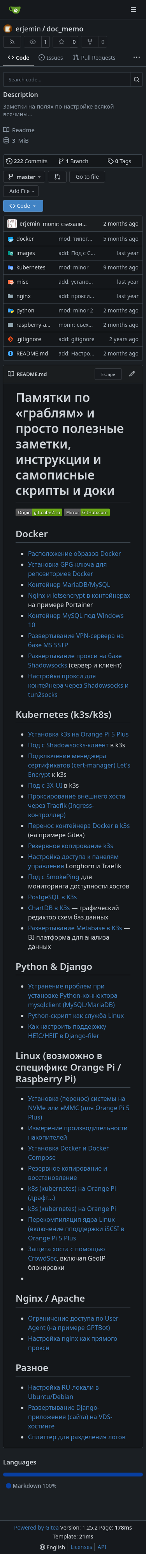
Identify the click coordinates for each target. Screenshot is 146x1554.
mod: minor (73, 267)
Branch (73, 161)
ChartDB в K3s (49, 908)
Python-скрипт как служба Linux (76, 1015)
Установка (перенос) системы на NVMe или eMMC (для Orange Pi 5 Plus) (79, 1107)
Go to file (87, 176)
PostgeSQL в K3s (52, 897)
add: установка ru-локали (91, 281)
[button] (57, 177)
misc (22, 281)
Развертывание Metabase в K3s (75, 928)
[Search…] (136, 79)
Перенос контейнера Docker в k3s (79, 825)
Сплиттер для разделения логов (76, 1437)
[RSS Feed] (12, 42)
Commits (26, 161)
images (25, 253)
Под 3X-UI (45, 785)
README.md (32, 353)
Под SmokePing (53, 877)
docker (25, 238)
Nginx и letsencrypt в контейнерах (79, 595)
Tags (119, 161)
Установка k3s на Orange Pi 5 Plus (78, 734)
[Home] (15, 10)
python (25, 310)
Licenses (81, 1547)
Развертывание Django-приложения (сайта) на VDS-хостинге (70, 1416)
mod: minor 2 (75, 310)
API (102, 1547)
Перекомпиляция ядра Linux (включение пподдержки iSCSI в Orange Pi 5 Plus (76, 1228)
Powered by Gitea (36, 1527)
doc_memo (64, 29)
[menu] (52, 1547)
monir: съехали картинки (76, 224)
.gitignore (28, 339)
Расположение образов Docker (74, 553)
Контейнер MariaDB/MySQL (69, 584)
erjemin (28, 29)
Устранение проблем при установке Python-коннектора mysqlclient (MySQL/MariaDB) (73, 995)
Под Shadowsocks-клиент (68, 745)
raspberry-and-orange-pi (33, 324)
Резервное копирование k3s (70, 846)
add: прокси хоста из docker (95, 296)
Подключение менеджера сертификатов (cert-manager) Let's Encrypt (79, 765)
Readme (19, 130)
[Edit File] (132, 374)
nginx (23, 296)
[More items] (136, 57)
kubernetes (31, 267)
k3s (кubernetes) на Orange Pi (72, 1208)
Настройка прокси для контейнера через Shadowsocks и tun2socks (78, 685)
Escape (108, 374)
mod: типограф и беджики (93, 238)
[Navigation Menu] (134, 9)
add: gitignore (76, 339)
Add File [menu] (22, 191)
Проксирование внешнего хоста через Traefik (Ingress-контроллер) (76, 805)
